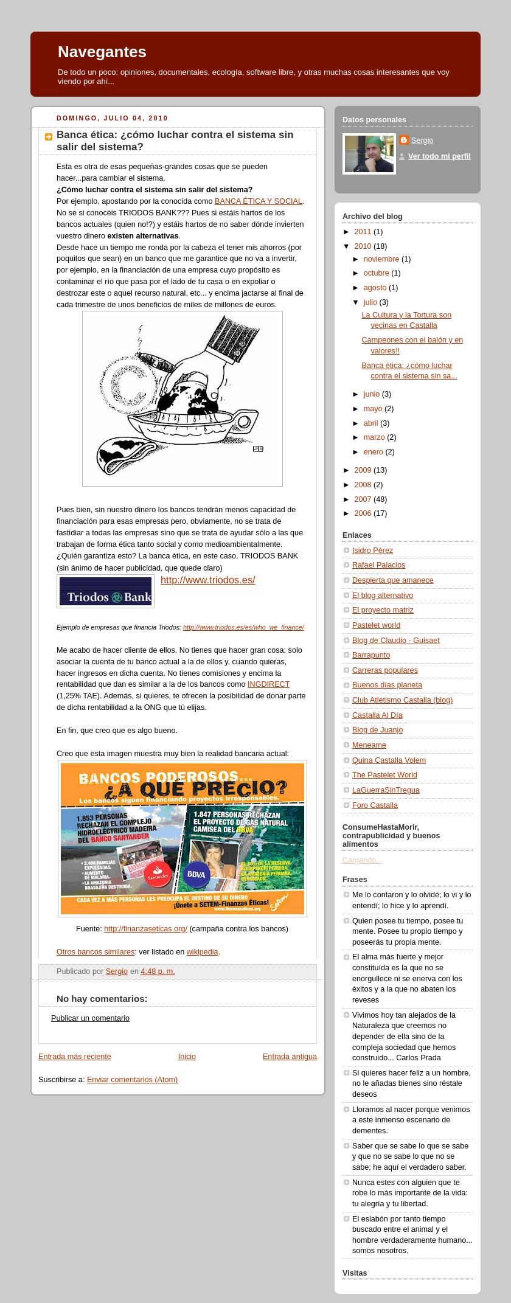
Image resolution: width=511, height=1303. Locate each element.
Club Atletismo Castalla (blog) (402, 700)
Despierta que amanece (393, 580)
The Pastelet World (384, 775)
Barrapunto (371, 655)
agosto (376, 287)
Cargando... (362, 860)
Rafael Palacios (379, 565)
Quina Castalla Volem (389, 760)
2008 (364, 485)
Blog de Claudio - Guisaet (396, 640)
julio (372, 302)
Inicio (187, 1056)
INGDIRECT (269, 684)
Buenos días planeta (387, 685)
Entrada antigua (290, 1056)
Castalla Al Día (377, 715)
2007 (364, 499)
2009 (364, 470)
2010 (364, 246)
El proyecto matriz (383, 610)
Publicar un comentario (90, 1018)
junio (373, 394)
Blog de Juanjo (377, 730)
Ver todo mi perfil (439, 156)
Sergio (422, 140)
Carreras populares (385, 670)
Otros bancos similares (95, 952)
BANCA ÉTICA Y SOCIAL (258, 201)
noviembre (382, 259)
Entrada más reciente (74, 1056)
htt (108, 929)
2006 (364, 513)
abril (372, 423)
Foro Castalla (375, 805)
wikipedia (202, 952)
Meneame (369, 745)
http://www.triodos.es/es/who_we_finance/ (243, 627)
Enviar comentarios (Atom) (132, 1079)
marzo (376, 437)
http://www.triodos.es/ (208, 579)
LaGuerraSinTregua (386, 790)
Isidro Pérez (372, 550)
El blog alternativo (382, 595)
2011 (364, 232)
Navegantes (102, 52)
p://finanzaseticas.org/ (150, 929)
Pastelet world (376, 625)
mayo (374, 409)
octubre (378, 273)
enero (375, 452)
